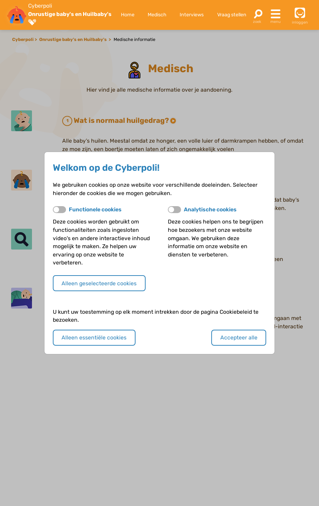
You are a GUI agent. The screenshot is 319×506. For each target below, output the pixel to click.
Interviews (192, 15)
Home (127, 15)
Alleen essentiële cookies (94, 337)
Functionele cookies (95, 209)
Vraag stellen (231, 15)
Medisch (157, 15)
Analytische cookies (210, 209)
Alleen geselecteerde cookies (99, 283)
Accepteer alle (238, 337)
